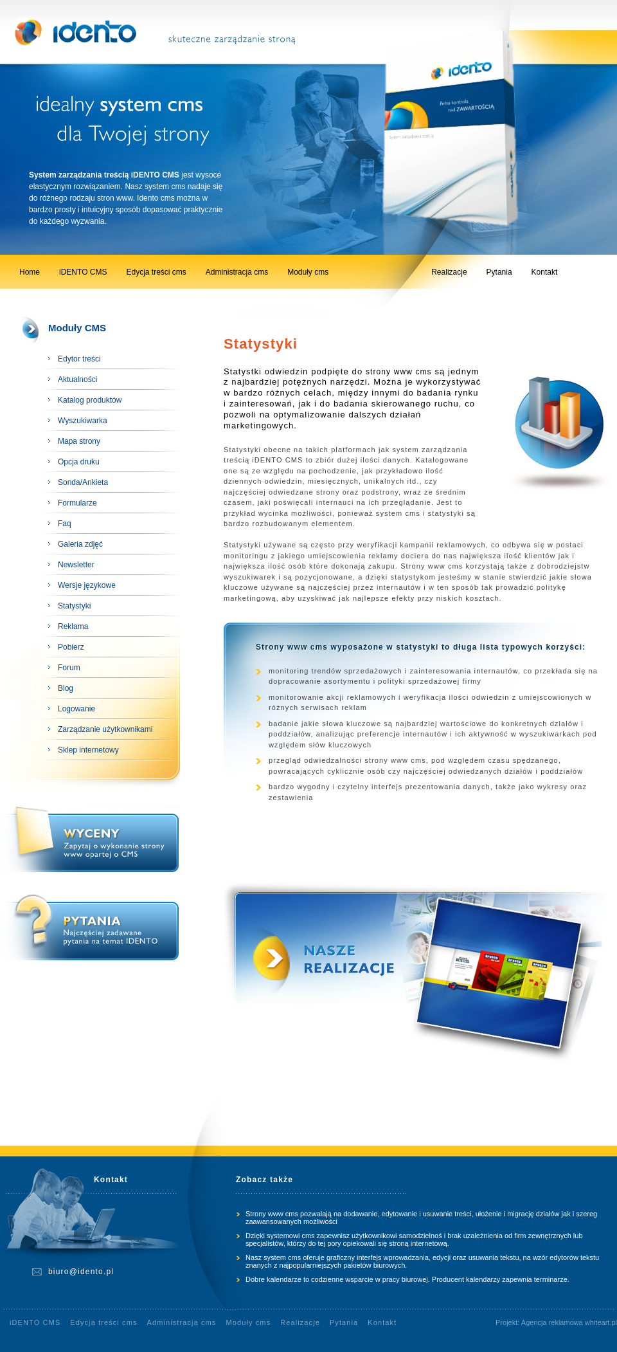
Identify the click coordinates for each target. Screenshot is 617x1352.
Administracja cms (237, 272)
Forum (69, 667)
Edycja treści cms (156, 272)
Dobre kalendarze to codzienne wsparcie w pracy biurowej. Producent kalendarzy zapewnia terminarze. (407, 1279)
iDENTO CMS (83, 272)
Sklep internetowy (88, 749)
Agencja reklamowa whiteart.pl (569, 1322)
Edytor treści (79, 358)
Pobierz (71, 647)
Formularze (77, 502)
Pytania (499, 272)
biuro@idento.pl (81, 1271)
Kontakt (545, 272)
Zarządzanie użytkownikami (105, 729)
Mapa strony (79, 441)
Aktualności (77, 379)
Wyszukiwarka (82, 420)
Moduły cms (307, 272)
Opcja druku (79, 461)
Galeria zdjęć (80, 544)
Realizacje (449, 272)
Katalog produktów (89, 400)
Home (29, 272)
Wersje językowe (87, 585)
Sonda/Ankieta (83, 482)
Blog (65, 688)
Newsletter (76, 564)
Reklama (73, 626)
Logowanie (76, 708)
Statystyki (74, 605)
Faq (64, 523)
